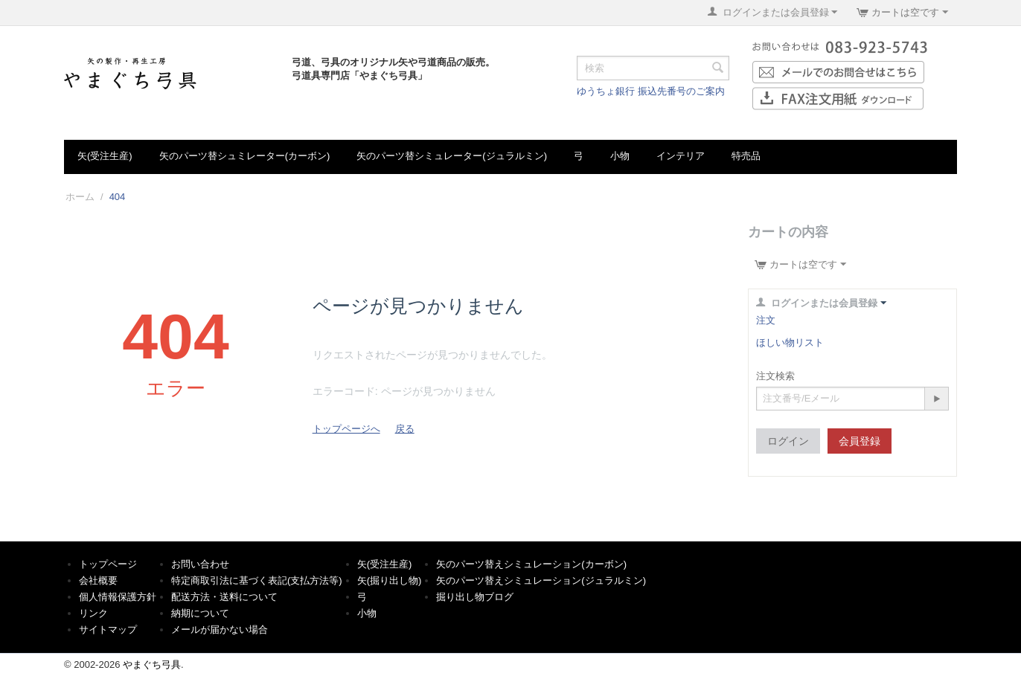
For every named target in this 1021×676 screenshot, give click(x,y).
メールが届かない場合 (219, 629)
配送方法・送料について (224, 596)
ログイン (788, 441)
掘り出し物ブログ (474, 596)
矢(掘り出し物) (389, 580)
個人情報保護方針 (117, 596)
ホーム (80, 196)
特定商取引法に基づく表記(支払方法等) (256, 580)
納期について (200, 613)
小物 (620, 155)
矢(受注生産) (104, 155)
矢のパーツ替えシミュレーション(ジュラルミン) (541, 580)
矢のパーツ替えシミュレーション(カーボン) (531, 564)
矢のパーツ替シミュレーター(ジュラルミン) (451, 155)
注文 (765, 320)
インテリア (680, 155)
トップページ (108, 564)
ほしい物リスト (790, 342)
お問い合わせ (200, 564)
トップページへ (346, 428)
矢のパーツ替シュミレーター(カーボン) (244, 155)
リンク (93, 613)
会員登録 (859, 441)
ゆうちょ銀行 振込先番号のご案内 (651, 91)
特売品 (746, 155)
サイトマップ (108, 629)
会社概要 (98, 580)
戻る (405, 428)
